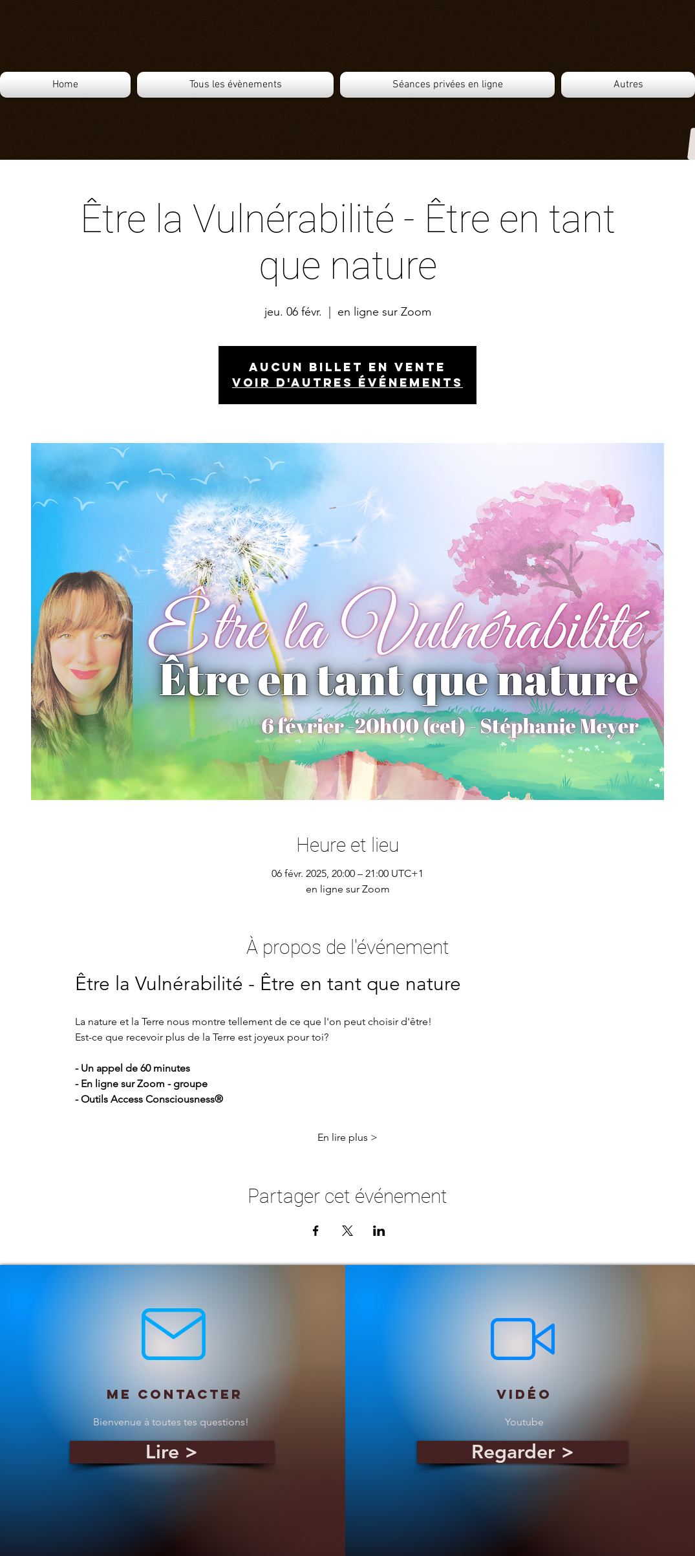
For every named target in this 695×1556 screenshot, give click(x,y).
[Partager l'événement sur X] (347, 1231)
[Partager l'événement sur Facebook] (316, 1231)
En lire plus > (347, 1137)
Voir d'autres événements (347, 382)
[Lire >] (172, 1452)
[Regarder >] (522, 1452)
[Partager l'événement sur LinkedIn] (379, 1231)
